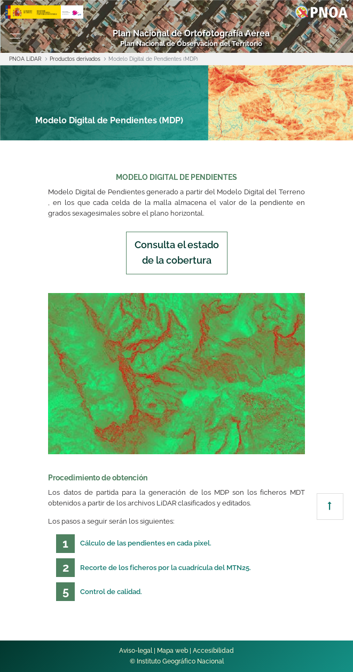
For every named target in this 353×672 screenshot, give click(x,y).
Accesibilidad (213, 650)
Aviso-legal (135, 650)
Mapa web (172, 650)
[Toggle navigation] (14, 38)
